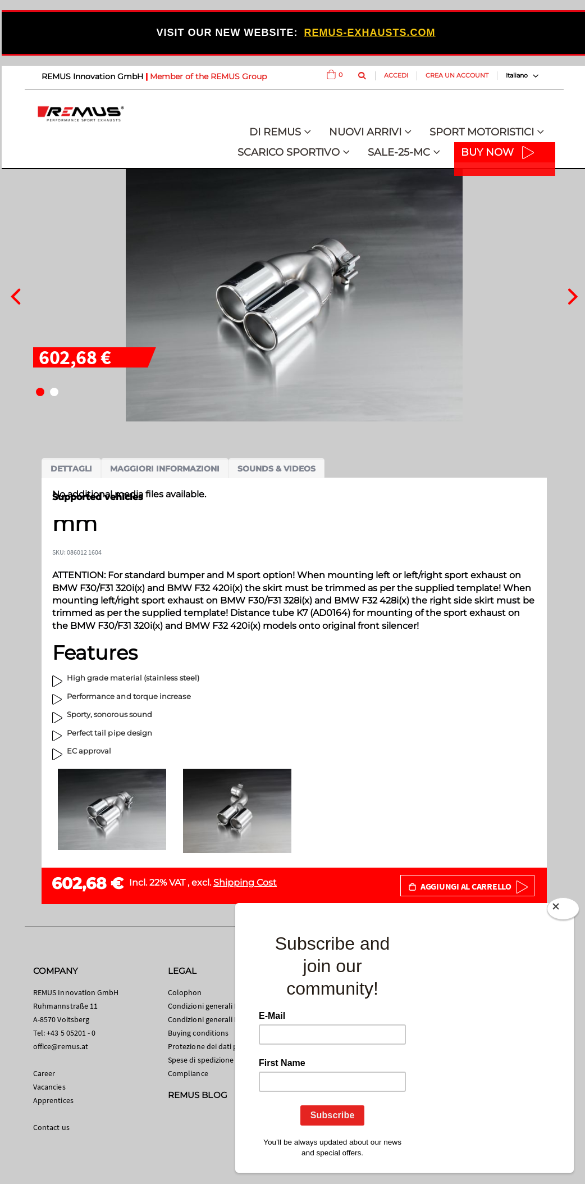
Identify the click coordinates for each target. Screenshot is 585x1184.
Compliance (188, 1073)
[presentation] (15, 295)
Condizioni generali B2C (208, 1006)
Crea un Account (457, 75)
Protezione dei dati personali (216, 1046)
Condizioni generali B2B (208, 1019)
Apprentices (53, 1100)
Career (44, 1073)
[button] (40, 392)
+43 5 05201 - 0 (71, 1033)
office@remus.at (60, 1046)
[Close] (563, 911)
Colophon (185, 992)
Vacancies (49, 1087)
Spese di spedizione (201, 1060)
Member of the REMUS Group (208, 76)
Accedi (396, 75)
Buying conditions (198, 1033)
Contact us (51, 1127)
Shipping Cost (245, 882)
